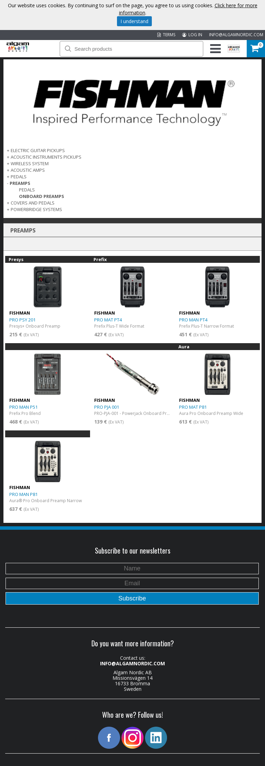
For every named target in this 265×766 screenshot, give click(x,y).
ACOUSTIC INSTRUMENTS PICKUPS (46, 157)
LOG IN (192, 35)
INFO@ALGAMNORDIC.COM (236, 35)
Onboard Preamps (41, 196)
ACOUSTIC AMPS (28, 170)
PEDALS (19, 176)
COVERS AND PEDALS (33, 203)
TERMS (166, 35)
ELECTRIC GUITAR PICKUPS (38, 150)
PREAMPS (20, 183)
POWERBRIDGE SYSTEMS (36, 209)
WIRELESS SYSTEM (30, 163)
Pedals (27, 190)
